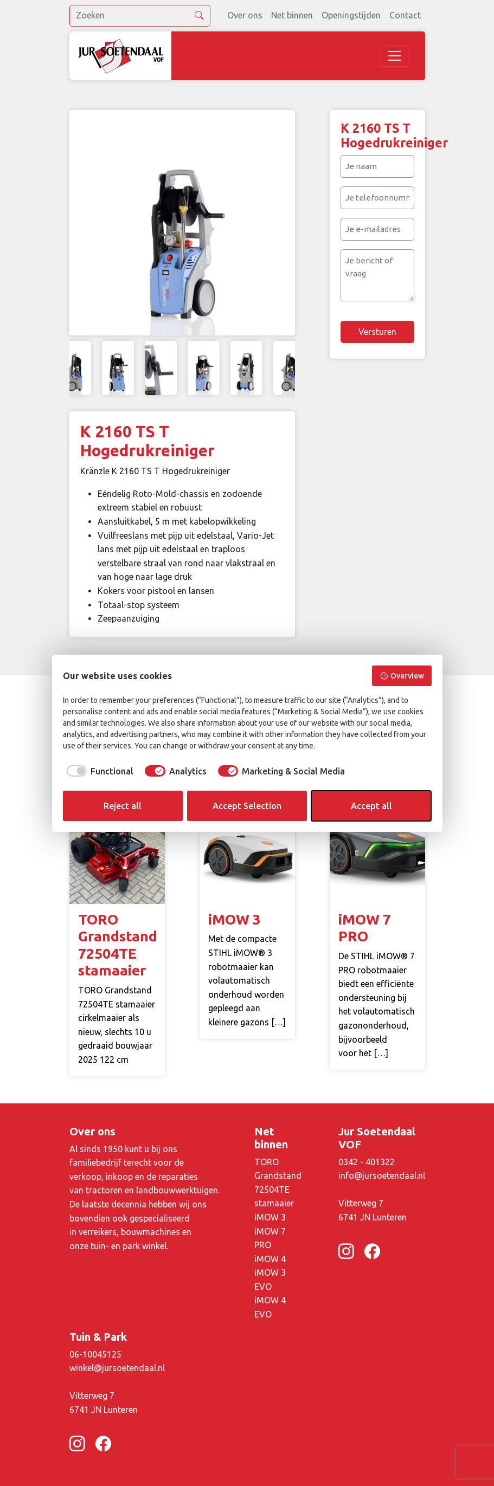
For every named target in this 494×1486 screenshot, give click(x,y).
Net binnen (292, 15)
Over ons (244, 15)
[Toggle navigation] (395, 56)
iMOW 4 (270, 1259)
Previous (83, 222)
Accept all (371, 806)
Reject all (123, 806)
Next (281, 222)
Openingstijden (351, 15)
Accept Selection (247, 806)
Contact (405, 15)
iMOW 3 (270, 1217)
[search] (139, 16)
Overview (402, 676)
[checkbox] (98, 771)
